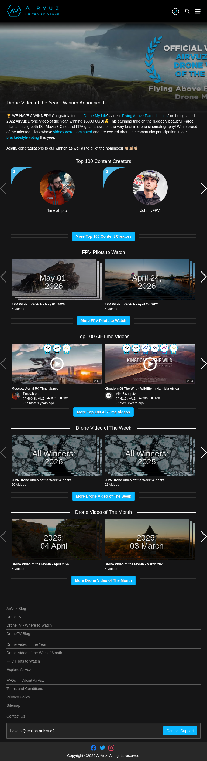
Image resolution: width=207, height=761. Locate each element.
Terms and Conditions (24, 689)
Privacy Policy (18, 697)
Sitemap (13, 705)
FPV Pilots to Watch (23, 661)
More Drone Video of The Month (103, 580)
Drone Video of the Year (26, 644)
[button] (203, 188)
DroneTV (14, 617)
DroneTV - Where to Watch (29, 625)
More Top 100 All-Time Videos (103, 412)
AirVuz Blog (16, 608)
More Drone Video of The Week (103, 496)
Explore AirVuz (18, 669)
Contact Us (15, 716)
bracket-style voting (22, 137)
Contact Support (180, 731)
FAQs (11, 680)
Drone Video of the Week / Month (34, 653)
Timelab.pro (31, 394)
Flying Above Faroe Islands (145, 116)
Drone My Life (95, 116)
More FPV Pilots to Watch (103, 320)
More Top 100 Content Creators (103, 236)
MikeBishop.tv (126, 394)
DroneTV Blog (18, 633)
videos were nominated (72, 132)
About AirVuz (33, 680)
